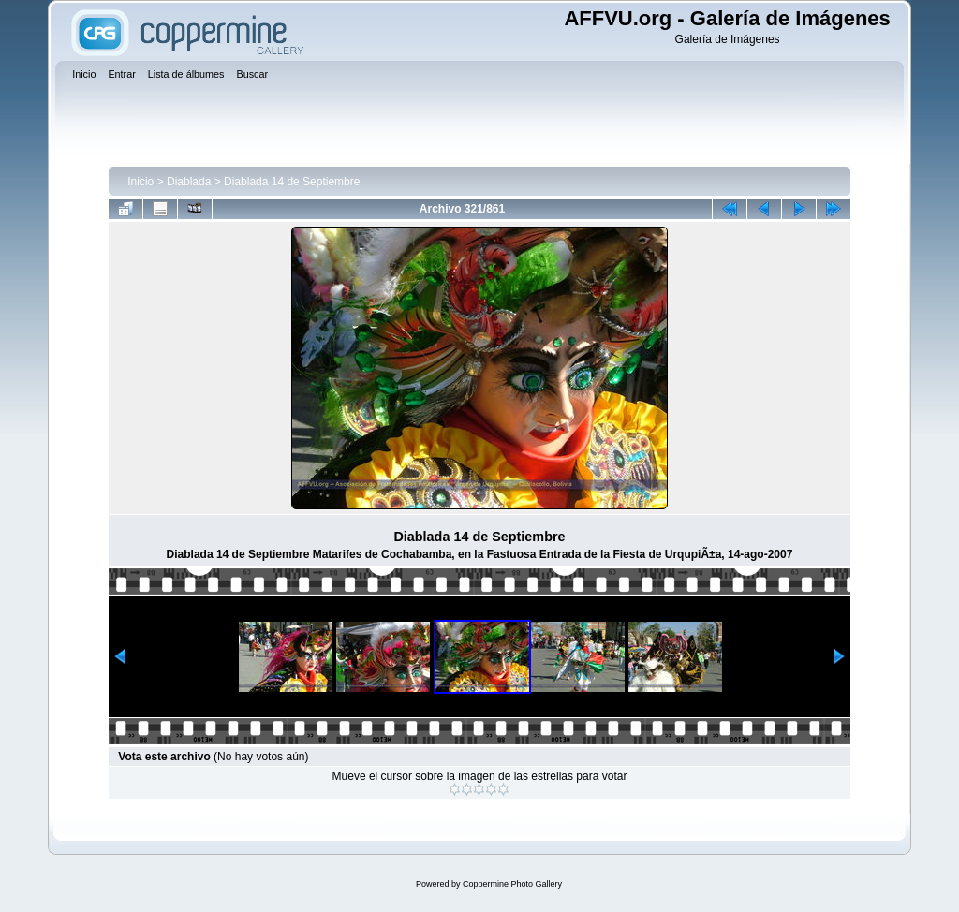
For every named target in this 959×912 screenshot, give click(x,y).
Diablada (189, 181)
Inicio (140, 181)
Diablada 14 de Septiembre (292, 181)
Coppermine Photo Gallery (512, 884)
